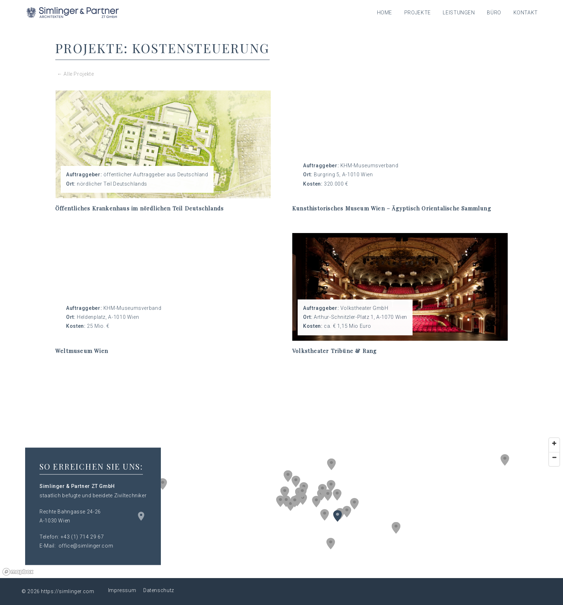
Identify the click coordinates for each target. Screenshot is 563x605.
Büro (494, 12)
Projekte (417, 12)
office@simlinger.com (86, 546)
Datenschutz (158, 590)
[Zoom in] (554, 443)
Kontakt (525, 12)
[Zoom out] (554, 457)
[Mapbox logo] (18, 572)
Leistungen (459, 12)
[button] (331, 486)
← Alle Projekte (75, 74)
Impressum (122, 590)
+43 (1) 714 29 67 (82, 537)
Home (384, 12)
